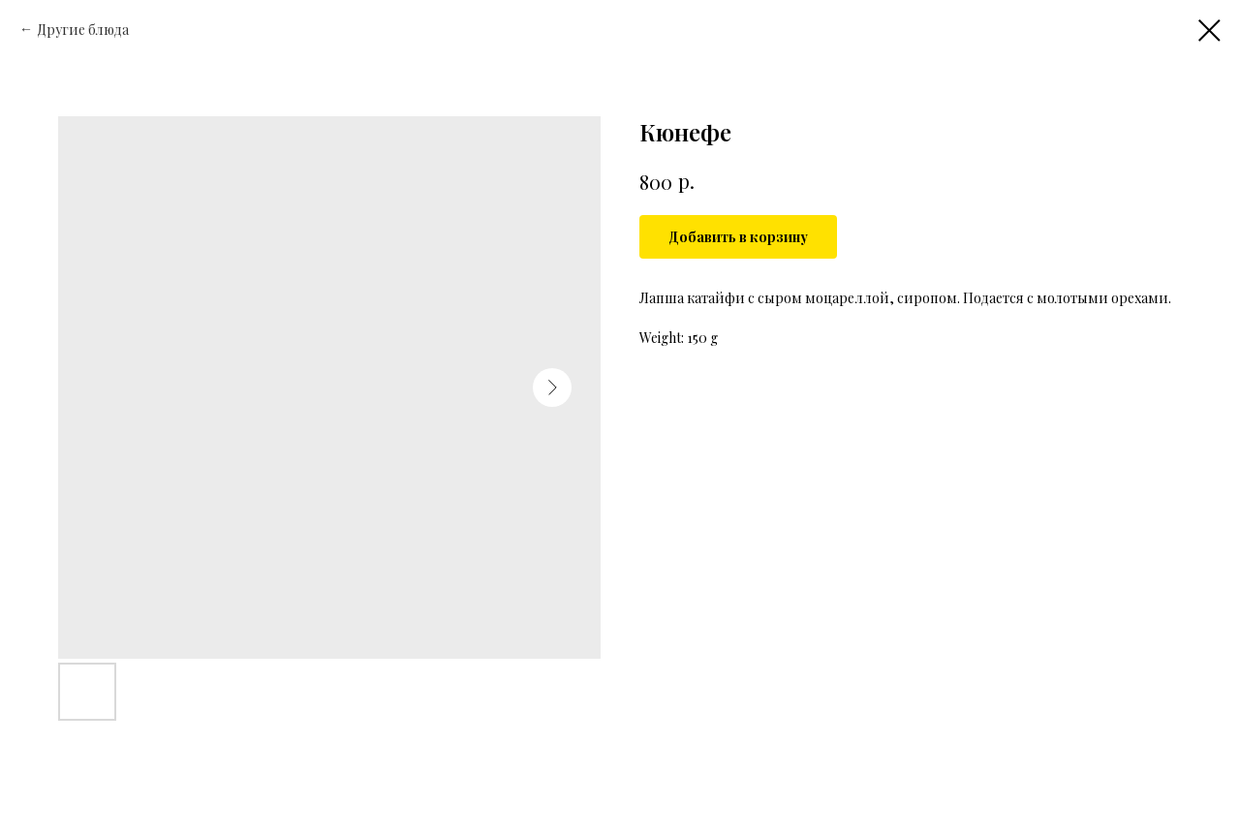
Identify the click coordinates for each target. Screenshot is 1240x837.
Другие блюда (83, 29)
